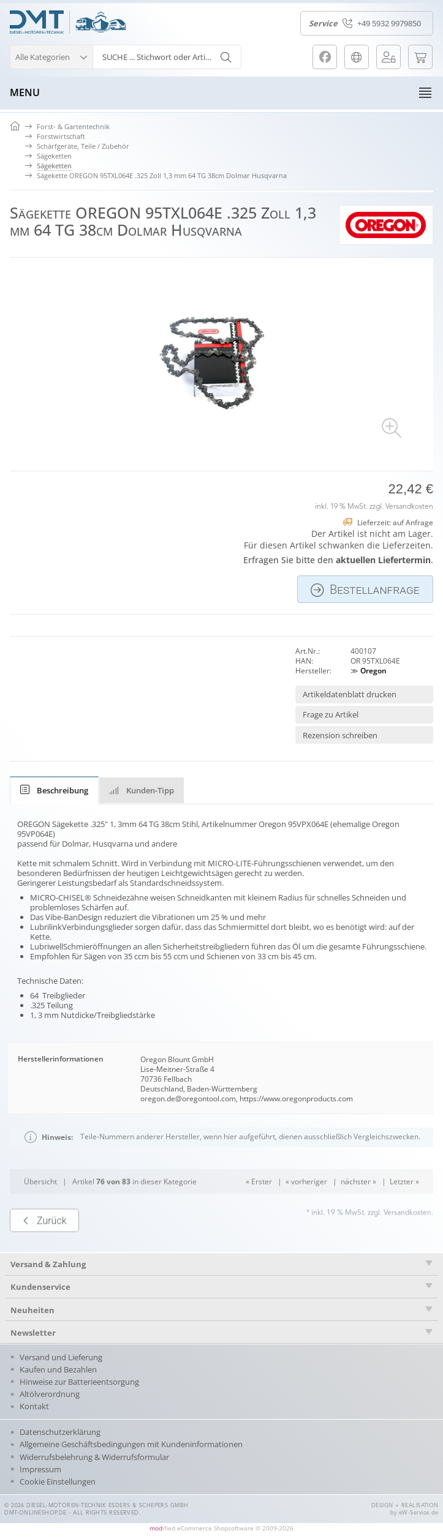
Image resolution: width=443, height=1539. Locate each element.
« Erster (259, 1204)
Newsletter (33, 1332)
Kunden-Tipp (141, 790)
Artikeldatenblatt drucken (349, 694)
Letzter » (404, 1204)
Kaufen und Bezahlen (58, 1369)
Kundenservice (40, 1286)
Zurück (44, 1243)
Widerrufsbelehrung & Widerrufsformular (94, 1456)
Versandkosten (409, 507)
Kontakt (34, 1406)
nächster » (358, 1204)
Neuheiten (32, 1310)
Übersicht (40, 1204)
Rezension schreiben (340, 735)
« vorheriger (306, 1204)
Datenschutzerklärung (60, 1431)
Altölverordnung (50, 1393)
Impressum (40, 1469)
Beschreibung (54, 790)
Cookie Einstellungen (58, 1481)
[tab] (54, 790)
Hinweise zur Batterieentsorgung (79, 1381)
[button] (51, 55)
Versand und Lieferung (61, 1357)
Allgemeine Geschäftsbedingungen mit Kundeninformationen (131, 1444)
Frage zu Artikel (330, 714)
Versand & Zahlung (48, 1264)
